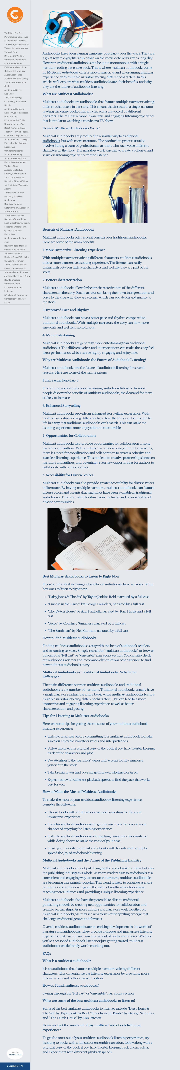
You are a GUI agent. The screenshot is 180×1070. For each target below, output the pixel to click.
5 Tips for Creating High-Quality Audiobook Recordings (15, 231)
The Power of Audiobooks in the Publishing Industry (16, 134)
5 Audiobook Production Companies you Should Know (15, 299)
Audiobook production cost (15, 240)
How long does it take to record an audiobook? (15, 248)
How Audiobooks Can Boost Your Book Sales (14, 126)
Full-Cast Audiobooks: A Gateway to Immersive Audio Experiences (15, 71)
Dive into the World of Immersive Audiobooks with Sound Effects (15, 60)
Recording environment (15, 162)
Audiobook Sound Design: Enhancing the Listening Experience (16, 143)
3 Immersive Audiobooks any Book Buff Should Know (17, 274)
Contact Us (15, 1066)
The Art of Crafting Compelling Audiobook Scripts (15, 101)
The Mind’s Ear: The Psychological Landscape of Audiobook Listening (16, 37)
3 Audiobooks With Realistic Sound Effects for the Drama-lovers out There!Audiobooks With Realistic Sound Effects (16, 261)
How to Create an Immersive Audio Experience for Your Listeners (13, 285)
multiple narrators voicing (61, 418)
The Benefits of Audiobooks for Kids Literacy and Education (15, 170)
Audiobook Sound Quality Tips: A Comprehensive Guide (16, 82)
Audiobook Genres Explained (13, 92)
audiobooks (51, 141)
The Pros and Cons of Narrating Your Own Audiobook (14, 196)
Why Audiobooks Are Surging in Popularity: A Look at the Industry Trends (17, 219)
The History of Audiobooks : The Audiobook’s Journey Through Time (17, 48)
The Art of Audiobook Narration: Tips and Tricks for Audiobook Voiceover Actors (16, 183)
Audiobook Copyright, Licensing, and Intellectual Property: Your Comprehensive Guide (16, 115)
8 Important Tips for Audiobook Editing (13, 153)
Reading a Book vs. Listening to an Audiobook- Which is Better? (17, 208)
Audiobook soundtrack (15, 158)
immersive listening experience (84, 263)
